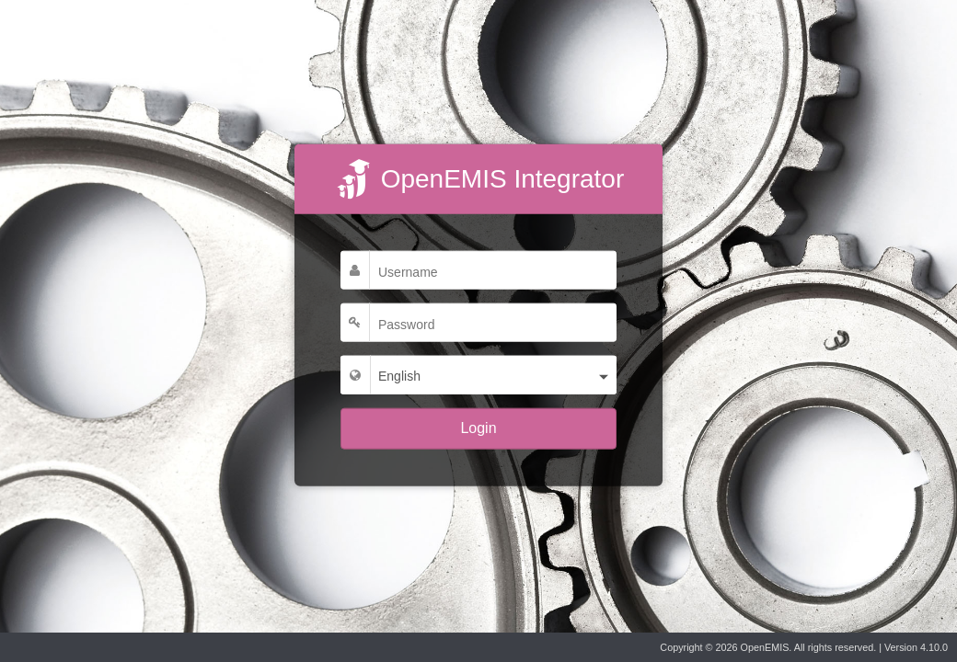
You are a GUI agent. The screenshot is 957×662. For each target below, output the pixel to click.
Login (478, 428)
